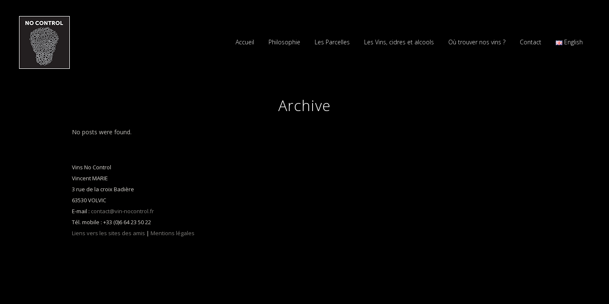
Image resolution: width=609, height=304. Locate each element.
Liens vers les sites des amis (108, 233)
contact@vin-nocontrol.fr (122, 211)
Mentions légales (173, 233)
